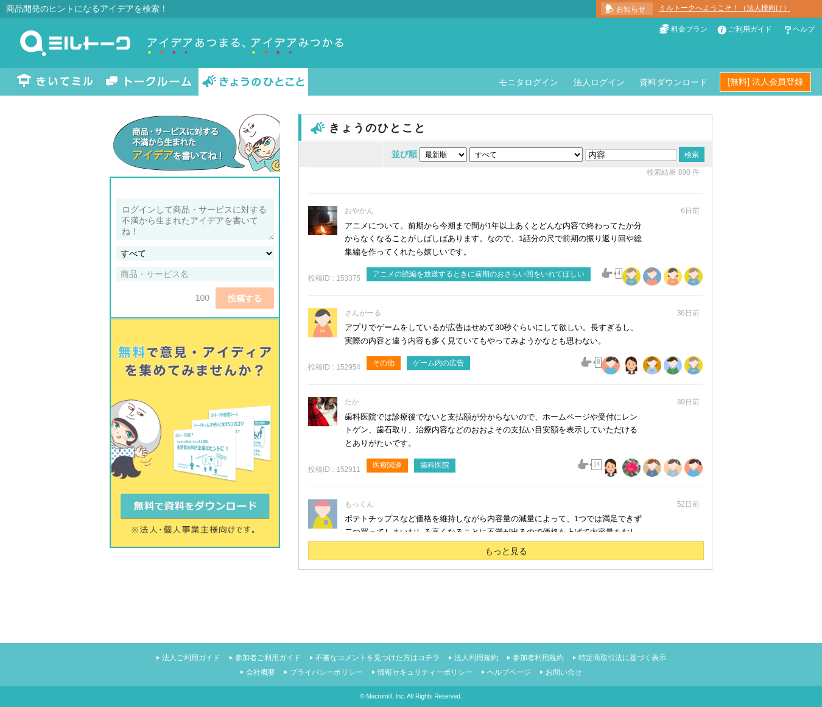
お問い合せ (564, 672)
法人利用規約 (476, 657)
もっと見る (506, 551)
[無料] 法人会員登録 (765, 81)
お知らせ (630, 9)
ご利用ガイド (750, 29)
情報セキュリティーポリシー (425, 672)
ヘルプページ (509, 672)
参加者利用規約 (538, 657)
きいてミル (55, 82)
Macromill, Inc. (385, 696)
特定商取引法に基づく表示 (622, 657)
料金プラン (689, 29)
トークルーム (148, 82)
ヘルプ (804, 29)
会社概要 (260, 672)
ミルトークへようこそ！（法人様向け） (724, 8)
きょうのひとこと (253, 82)
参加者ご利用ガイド (268, 657)
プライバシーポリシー (326, 672)
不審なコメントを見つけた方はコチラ (377, 657)
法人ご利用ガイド (191, 657)
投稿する (245, 298)
